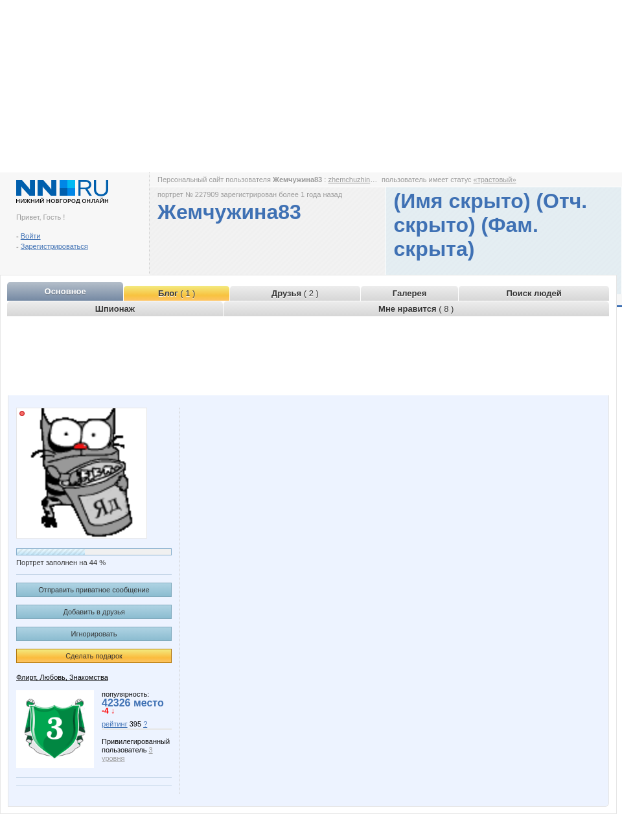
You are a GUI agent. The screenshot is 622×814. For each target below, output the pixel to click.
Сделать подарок (93, 656)
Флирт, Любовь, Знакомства (62, 677)
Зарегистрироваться (54, 246)
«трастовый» (495, 179)
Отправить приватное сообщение (93, 590)
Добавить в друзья (93, 612)
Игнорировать (94, 634)
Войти (31, 236)
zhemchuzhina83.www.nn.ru (372, 179)
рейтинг (115, 724)
